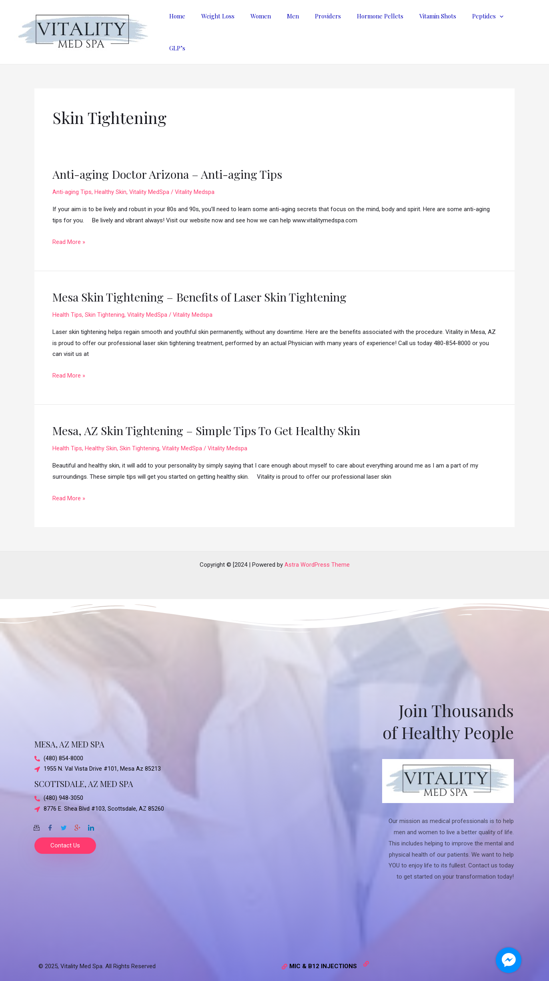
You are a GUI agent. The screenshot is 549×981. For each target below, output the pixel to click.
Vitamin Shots (439, 29)
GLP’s (521, 29)
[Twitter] (64, 820)
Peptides (485, 29)
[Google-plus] (77, 820)
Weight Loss (239, 29)
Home (203, 29)
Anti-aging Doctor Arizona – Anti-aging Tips (172, 168)
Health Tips (67, 309)
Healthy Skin (111, 186)
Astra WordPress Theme (317, 559)
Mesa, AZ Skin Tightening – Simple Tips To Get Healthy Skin (212, 425)
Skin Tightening (104, 309)
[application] (497, 29)
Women (278, 29)
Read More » (68, 236)
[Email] (36, 820)
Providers (338, 29)
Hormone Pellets (386, 29)
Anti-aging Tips (72, 186)
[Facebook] (50, 820)
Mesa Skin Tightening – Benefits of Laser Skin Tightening (205, 291)
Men (307, 29)
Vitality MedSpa (150, 186)
